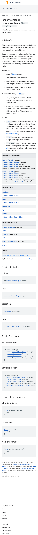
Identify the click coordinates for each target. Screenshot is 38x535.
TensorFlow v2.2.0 (10, 8)
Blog (3, 509)
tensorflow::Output (11, 196)
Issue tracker (6, 527)
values (4, 213)
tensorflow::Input (11, 164)
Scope (14, 74)
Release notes (6, 530)
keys (4, 199)
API (12, 15)
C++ (30, 15)
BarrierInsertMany (12, 134)
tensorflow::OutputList (13, 217)
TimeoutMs (6, 234)
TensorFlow (5, 15)
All (6, 148)
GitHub (4, 512)
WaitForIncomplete (9, 241)
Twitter (4, 515)
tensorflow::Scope (11, 162)
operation (6, 206)
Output (8, 122)
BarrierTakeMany (8, 160)
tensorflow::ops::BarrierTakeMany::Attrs (15, 255)
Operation (6, 210)
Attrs (21, 94)
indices (5, 192)
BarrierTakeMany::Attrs (17, 182)
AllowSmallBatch (8, 227)
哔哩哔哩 (4, 518)
